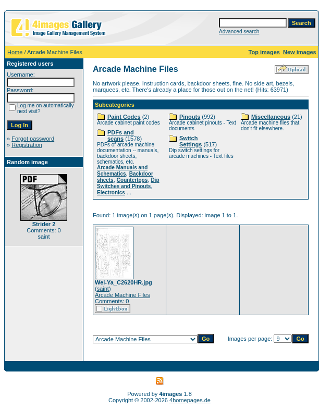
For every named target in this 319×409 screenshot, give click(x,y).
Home (14, 52)
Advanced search (239, 31)
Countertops (132, 180)
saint (103, 289)
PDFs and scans (120, 135)
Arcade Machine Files (122, 295)
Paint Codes (124, 117)
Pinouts (189, 117)
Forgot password (32, 138)
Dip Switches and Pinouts (128, 183)
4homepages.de (190, 400)
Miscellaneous (270, 117)
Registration (26, 145)
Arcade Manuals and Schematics (122, 171)
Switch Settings (190, 141)
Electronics (111, 192)
